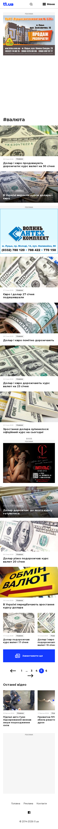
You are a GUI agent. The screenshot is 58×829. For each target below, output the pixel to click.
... (27, 670)
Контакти (42, 803)
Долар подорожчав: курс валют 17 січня (16, 641)
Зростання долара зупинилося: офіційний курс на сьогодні (26, 431)
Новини (19, 159)
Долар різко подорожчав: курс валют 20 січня (26, 560)
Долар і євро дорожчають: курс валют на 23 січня (26, 385)
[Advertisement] (29, 86)
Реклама (28, 803)
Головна (15, 803)
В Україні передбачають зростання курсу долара (28, 606)
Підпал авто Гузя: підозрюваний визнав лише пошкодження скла (17, 721)
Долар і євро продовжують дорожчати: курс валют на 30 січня (29, 165)
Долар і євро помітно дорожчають (28, 340)
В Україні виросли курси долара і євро (27, 197)
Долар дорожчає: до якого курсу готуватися (27, 512)
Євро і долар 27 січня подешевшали (18, 296)
